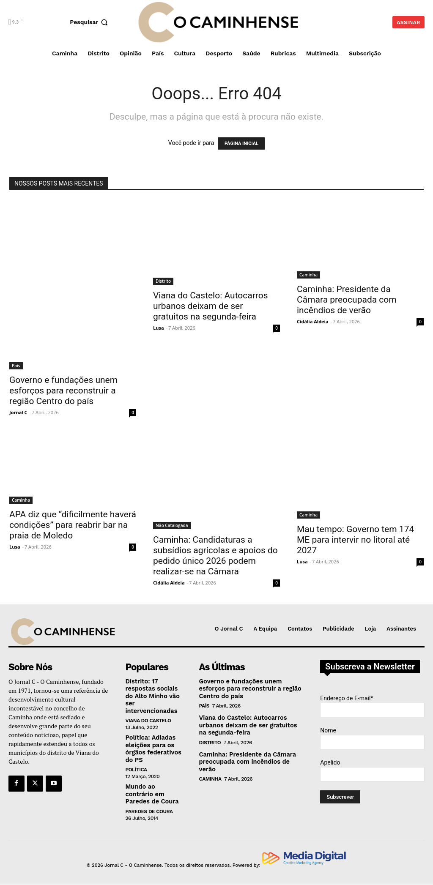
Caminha (308, 275)
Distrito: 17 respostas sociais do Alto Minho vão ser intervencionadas (151, 695)
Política (136, 767)
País (16, 366)
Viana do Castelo (148, 719)
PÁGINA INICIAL (241, 143)
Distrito (163, 281)
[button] (90, 22)
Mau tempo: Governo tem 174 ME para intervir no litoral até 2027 (355, 539)
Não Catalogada (172, 525)
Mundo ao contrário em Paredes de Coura (150, 791)
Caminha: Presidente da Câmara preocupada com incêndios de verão (347, 299)
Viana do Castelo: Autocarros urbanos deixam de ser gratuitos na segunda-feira (210, 306)
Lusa (158, 328)
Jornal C (18, 412)
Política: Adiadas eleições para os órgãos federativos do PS (152, 747)
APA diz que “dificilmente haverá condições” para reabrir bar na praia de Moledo (72, 525)
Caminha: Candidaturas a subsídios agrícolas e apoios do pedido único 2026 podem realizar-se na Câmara (215, 555)
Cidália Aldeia (313, 321)
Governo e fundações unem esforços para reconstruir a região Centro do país (63, 390)
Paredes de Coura (149, 808)
